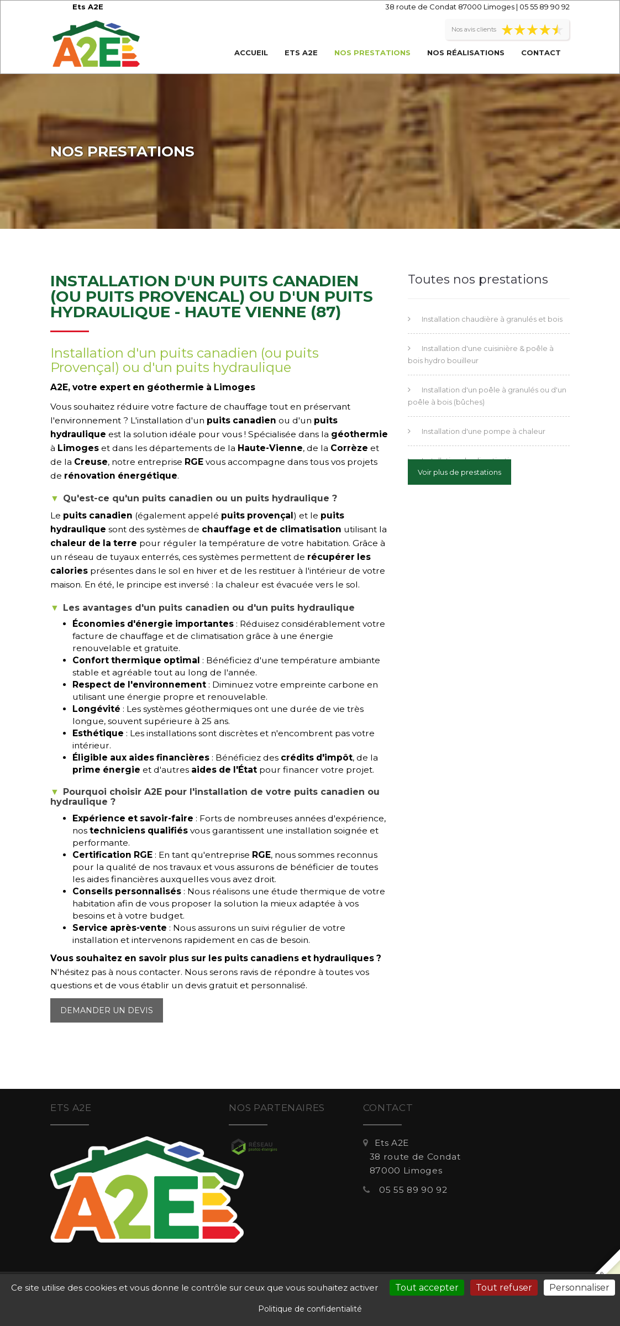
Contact (541, 52)
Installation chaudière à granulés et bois (492, 319)
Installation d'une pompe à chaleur (483, 431)
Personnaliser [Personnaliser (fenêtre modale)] (579, 1287)
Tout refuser (504, 1287)
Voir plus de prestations (459, 472)
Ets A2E (301, 52)
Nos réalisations (466, 52)
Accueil (251, 52)
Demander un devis (106, 1010)
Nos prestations (372, 52)
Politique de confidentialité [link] (310, 1309)
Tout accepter (427, 1287)
